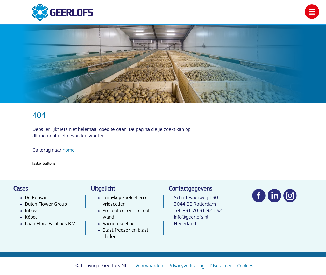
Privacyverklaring (186, 266)
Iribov (31, 210)
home (69, 150)
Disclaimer (221, 266)
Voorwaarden (149, 266)
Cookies (245, 266)
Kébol (31, 217)
